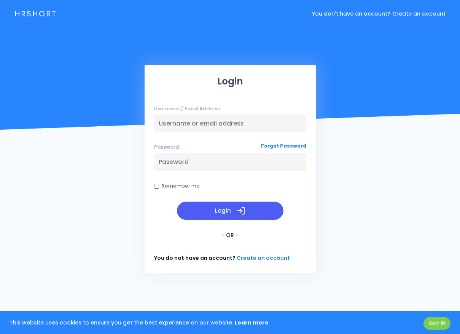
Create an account (419, 13)
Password (166, 147)
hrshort (35, 13)
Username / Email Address (187, 108)
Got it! (437, 323)
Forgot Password (283, 146)
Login (230, 210)
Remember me (177, 186)
